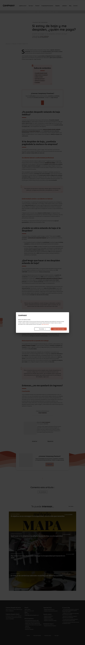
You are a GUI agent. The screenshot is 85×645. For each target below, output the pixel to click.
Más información (45, 324)
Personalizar (42, 329)
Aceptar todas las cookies (58, 329)
